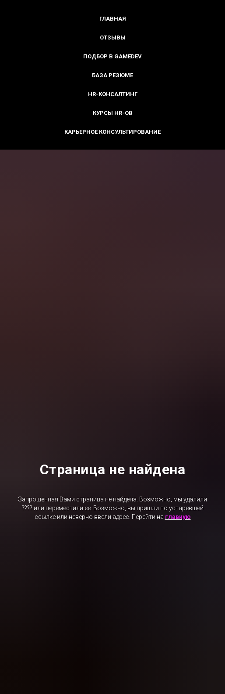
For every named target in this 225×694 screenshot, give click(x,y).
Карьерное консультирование (112, 132)
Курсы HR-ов (113, 113)
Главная (112, 18)
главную (178, 516)
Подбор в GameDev (112, 56)
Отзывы (113, 37)
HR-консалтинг (112, 94)
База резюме (112, 75)
